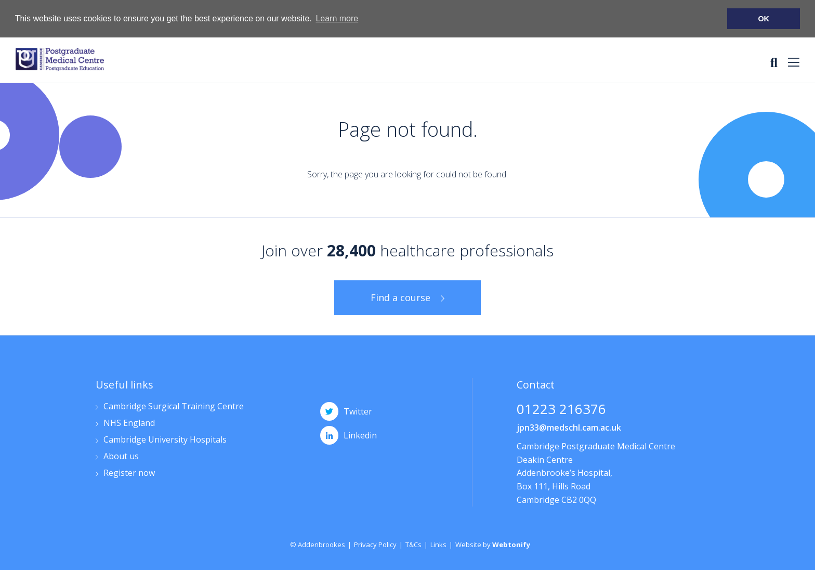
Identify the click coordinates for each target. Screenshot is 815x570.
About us (121, 456)
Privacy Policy (375, 544)
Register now (129, 473)
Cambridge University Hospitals (165, 440)
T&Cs (413, 544)
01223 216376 (561, 409)
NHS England (129, 423)
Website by (492, 544)
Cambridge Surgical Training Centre (173, 406)
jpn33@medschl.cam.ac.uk (569, 427)
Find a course (400, 297)
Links (438, 544)
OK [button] (763, 19)
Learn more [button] (337, 18)
